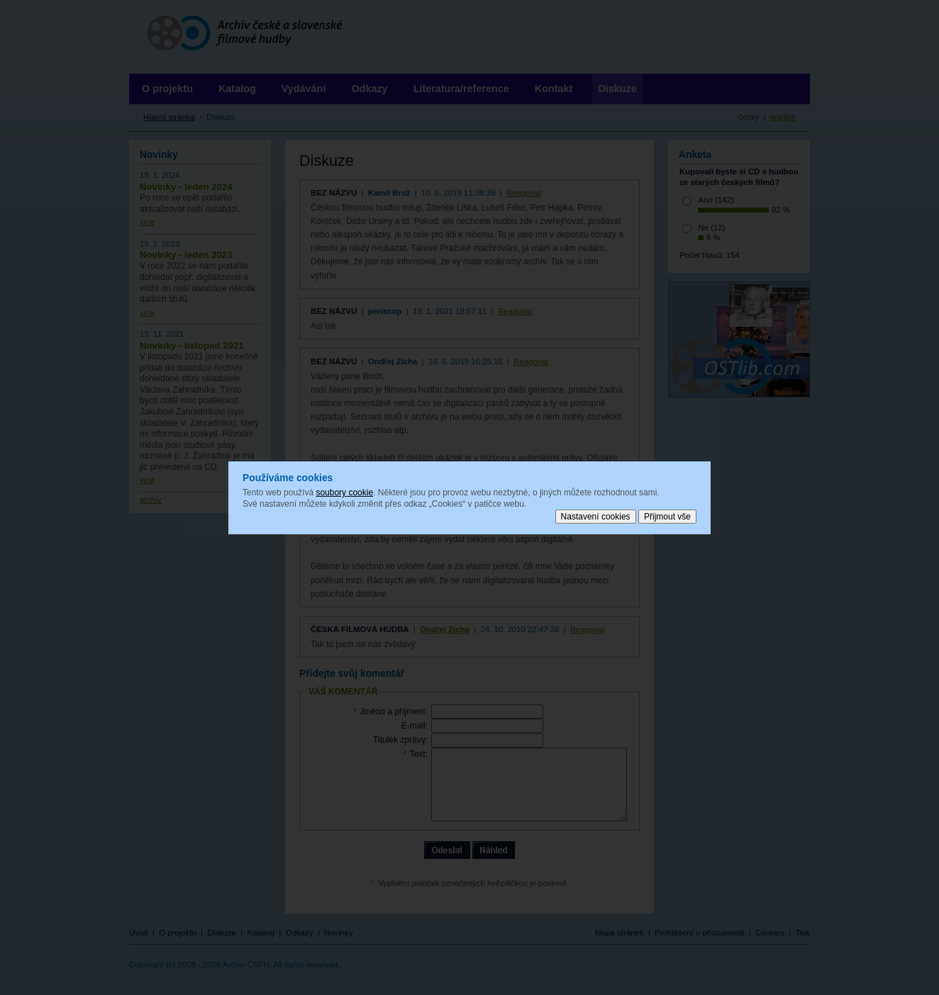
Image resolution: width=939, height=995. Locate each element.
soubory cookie (344, 493)
